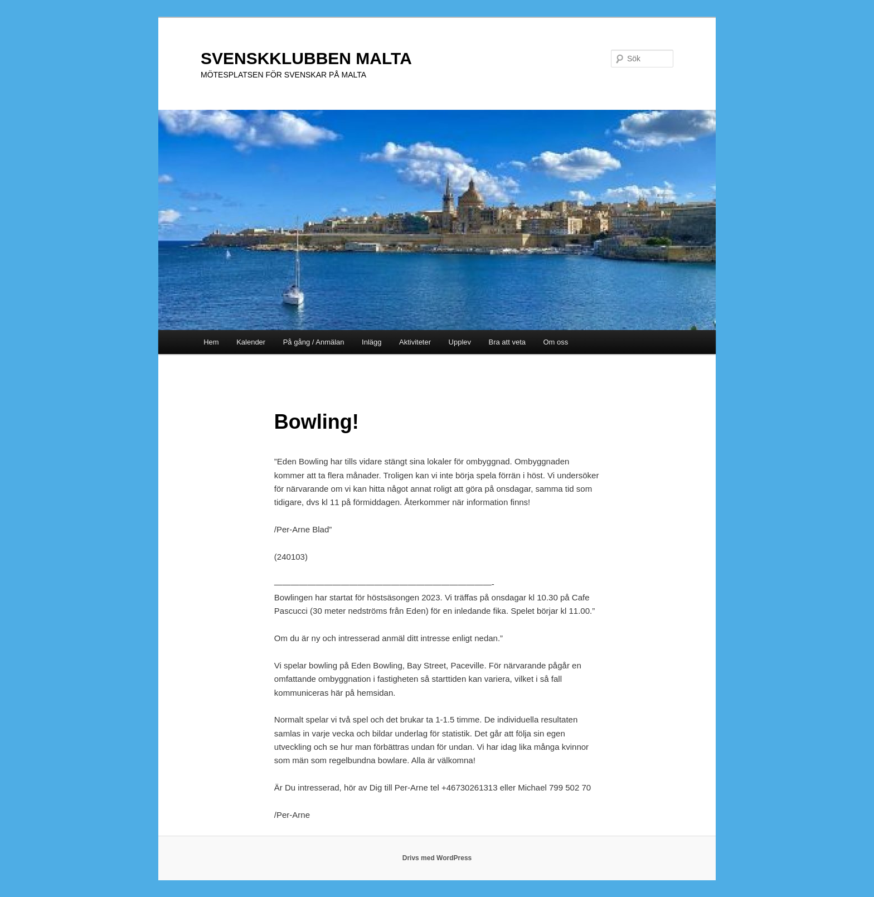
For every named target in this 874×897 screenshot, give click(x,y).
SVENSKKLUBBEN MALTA (306, 58)
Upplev (460, 342)
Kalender (250, 342)
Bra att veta (507, 342)
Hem (211, 342)
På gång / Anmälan (313, 342)
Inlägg (371, 342)
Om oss (556, 342)
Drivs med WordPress (437, 858)
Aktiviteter (415, 342)
